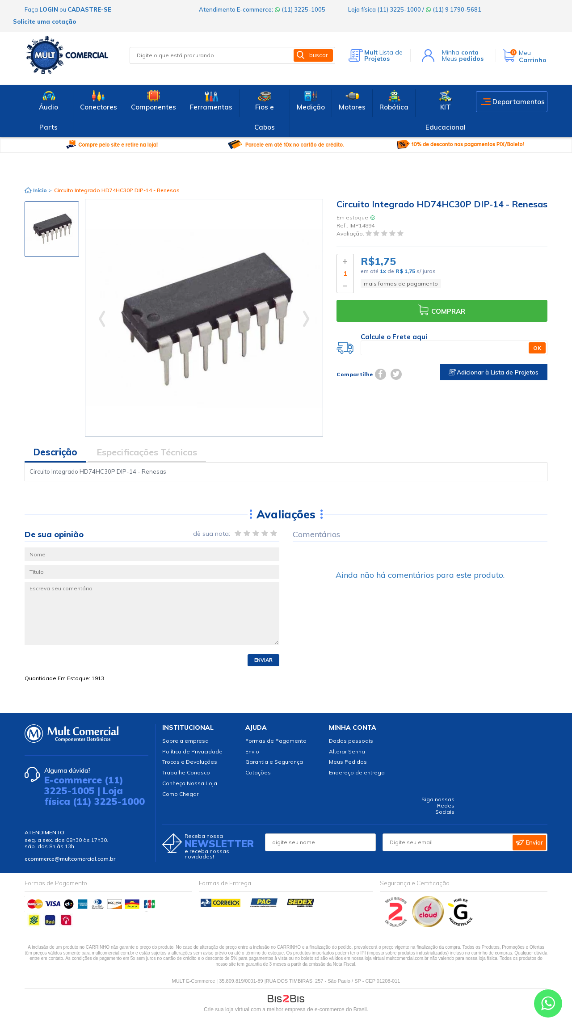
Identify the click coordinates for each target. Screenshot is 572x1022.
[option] (52, 229)
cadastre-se (89, 9)
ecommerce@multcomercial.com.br (70, 858)
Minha (460, 52)
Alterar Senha (347, 751)
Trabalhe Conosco (186, 772)
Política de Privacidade (192, 751)
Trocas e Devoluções (189, 761)
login (48, 9)
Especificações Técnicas (147, 452)
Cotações (258, 772)
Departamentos (518, 101)
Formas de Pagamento (276, 740)
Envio (252, 751)
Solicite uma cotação (44, 21)
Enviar (263, 660)
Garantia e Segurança (274, 761)
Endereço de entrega (357, 772)
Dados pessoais (351, 740)
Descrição (55, 452)
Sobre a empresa (185, 740)
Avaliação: (351, 234)
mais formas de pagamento (401, 283)
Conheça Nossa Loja (189, 783)
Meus (463, 58)
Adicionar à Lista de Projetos (493, 372)
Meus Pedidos (348, 761)
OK (537, 348)
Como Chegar (180, 794)
